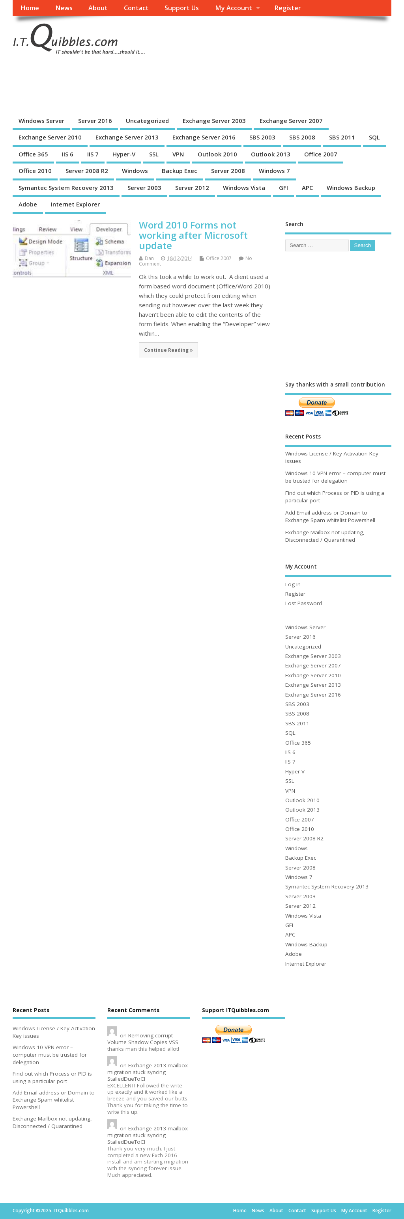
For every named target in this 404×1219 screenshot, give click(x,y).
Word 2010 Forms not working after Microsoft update (193, 235)
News (64, 8)
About (98, 8)
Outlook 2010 (217, 154)
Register (287, 8)
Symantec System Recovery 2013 (66, 187)
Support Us (182, 8)
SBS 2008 (302, 137)
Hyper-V (123, 154)
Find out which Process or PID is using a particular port (52, 1077)
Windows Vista (244, 187)
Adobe (28, 204)
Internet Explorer (75, 204)
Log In (293, 584)
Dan (149, 258)
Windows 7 (274, 171)
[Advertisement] (156, 85)
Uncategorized (147, 121)
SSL (154, 154)
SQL (374, 137)
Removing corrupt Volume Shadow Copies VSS (142, 1039)
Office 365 (33, 154)
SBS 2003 (262, 137)
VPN (178, 154)
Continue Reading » (168, 350)
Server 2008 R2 (86, 171)
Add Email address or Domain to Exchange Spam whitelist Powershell (330, 516)
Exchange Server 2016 (204, 137)
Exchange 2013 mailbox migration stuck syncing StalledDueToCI (147, 1072)
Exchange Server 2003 (214, 121)
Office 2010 (35, 171)
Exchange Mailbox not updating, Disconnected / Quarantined (325, 536)
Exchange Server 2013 (127, 137)
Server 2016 (95, 121)
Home (30, 8)
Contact (136, 8)
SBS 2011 (342, 137)
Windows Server (41, 121)
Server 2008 (228, 171)
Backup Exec (179, 171)
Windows (135, 171)
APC (307, 187)
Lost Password (303, 603)
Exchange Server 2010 (50, 137)
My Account (233, 8)
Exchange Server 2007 (291, 121)
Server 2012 (192, 187)
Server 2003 (144, 187)
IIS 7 (93, 154)
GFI (283, 187)
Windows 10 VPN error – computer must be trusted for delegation (335, 477)
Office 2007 (320, 154)
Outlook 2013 (270, 154)
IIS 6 (67, 154)
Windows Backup (351, 187)
